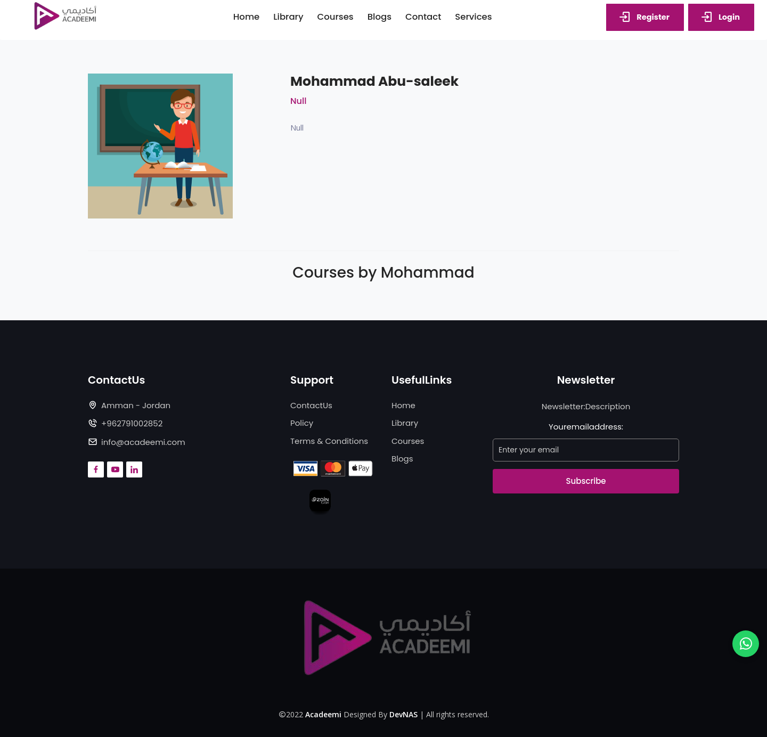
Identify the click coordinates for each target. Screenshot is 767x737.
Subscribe (586, 481)
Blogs (402, 458)
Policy (301, 422)
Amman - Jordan (135, 405)
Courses (407, 441)
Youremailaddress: (586, 426)
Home (403, 405)
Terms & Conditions (329, 441)
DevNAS (403, 714)
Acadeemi (323, 714)
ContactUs (311, 405)
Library (404, 422)
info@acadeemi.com (143, 442)
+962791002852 (131, 423)
